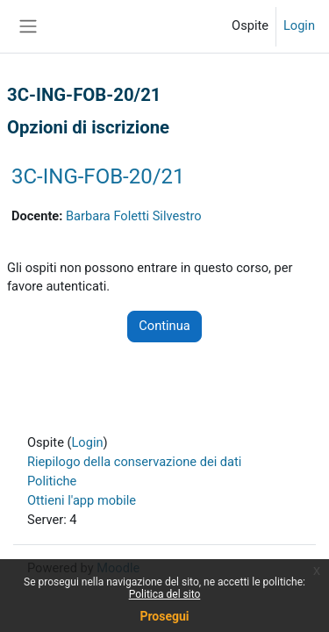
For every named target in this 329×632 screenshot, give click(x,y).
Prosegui (164, 616)
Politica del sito (165, 594)
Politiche (51, 481)
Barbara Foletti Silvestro (134, 216)
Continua (164, 326)
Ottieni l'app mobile (81, 500)
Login (299, 25)
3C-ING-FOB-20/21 (98, 176)
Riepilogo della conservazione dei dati (134, 462)
